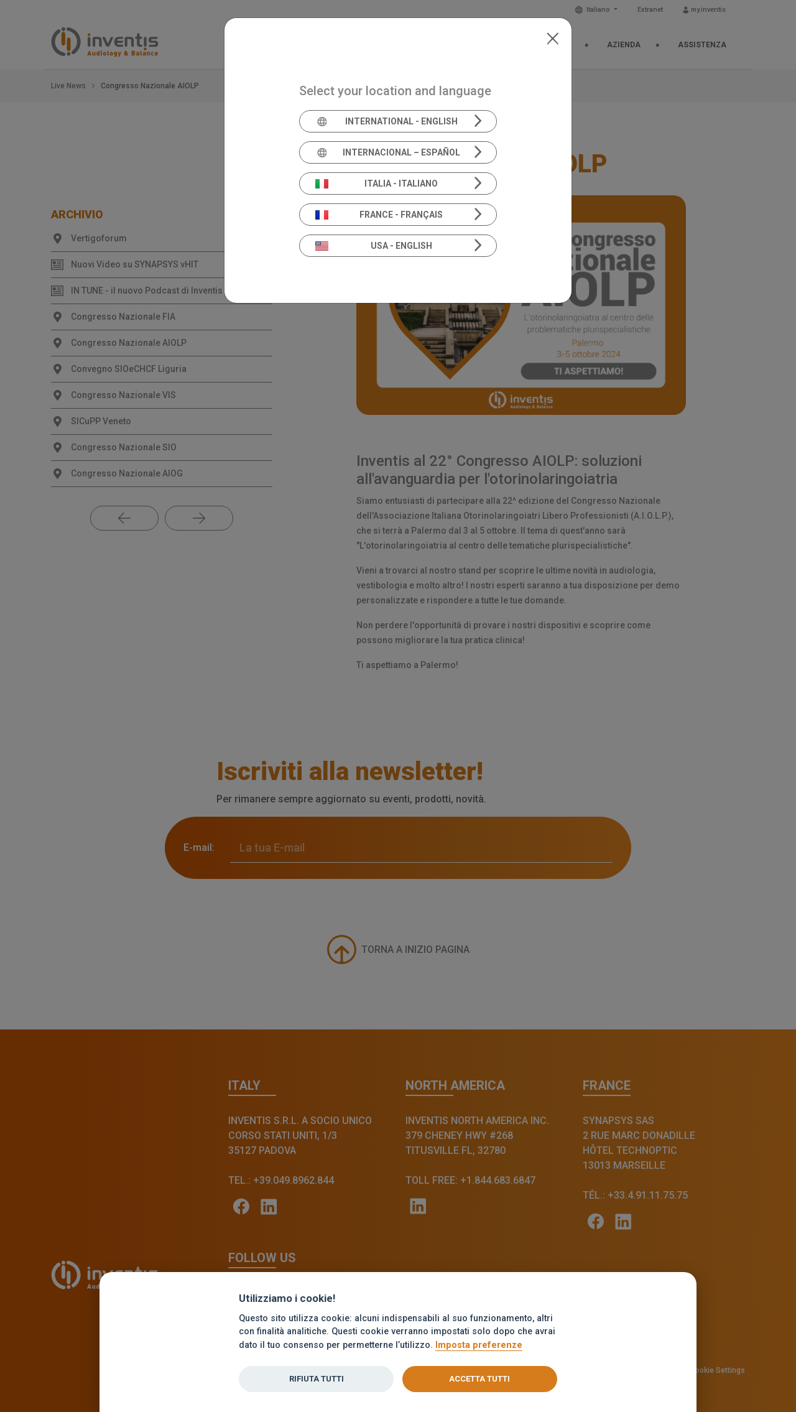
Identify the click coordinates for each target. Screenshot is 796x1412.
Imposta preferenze (478, 1345)
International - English (386, 121)
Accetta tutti (479, 1378)
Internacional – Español (387, 152)
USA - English (373, 246)
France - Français (379, 215)
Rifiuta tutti (316, 1378)
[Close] (552, 37)
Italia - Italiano (376, 183)
